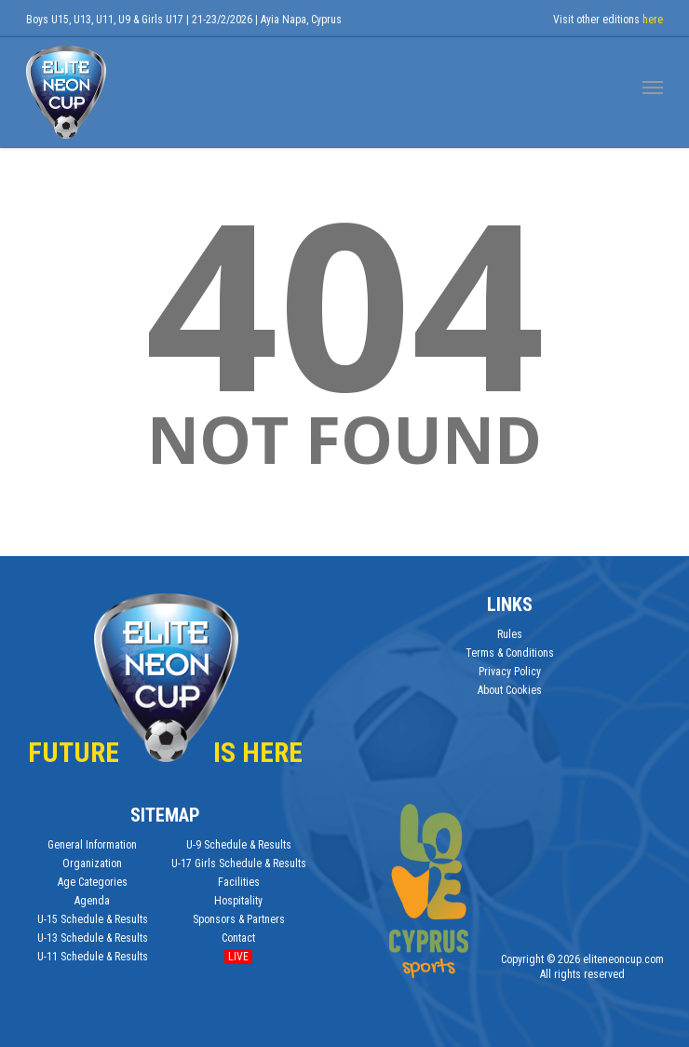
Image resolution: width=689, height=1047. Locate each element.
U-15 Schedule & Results (92, 919)
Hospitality (238, 900)
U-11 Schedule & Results (92, 956)
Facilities (239, 882)
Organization (92, 863)
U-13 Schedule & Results (92, 938)
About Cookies (510, 690)
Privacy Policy (510, 671)
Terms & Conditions (510, 652)
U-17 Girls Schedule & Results (238, 863)
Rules (509, 634)
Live (238, 956)
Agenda (92, 900)
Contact (238, 938)
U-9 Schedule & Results (238, 844)
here (652, 19)
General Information (92, 844)
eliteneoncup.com (623, 959)
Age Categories (93, 882)
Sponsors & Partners (239, 919)
